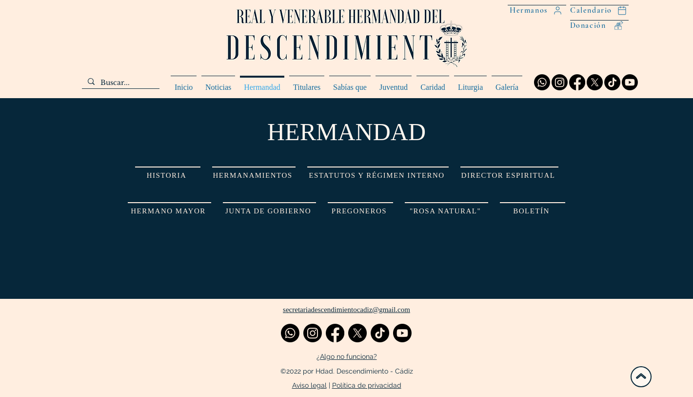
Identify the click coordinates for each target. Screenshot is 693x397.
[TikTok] (612, 82)
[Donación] (599, 25)
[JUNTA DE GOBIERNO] (269, 210)
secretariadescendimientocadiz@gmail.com (346, 309)
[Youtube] (630, 82)
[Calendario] (599, 10)
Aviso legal (309, 385)
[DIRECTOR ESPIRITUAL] (509, 175)
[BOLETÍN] (532, 210)
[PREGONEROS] (360, 210)
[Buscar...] (119, 83)
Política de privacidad (366, 385)
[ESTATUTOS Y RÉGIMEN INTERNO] (378, 175)
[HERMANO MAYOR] (169, 210)
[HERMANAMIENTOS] (254, 175)
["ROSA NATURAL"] (446, 210)
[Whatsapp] (542, 82)
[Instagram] (560, 82)
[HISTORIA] (167, 175)
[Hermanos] (537, 10)
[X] (595, 82)
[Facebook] (577, 82)
